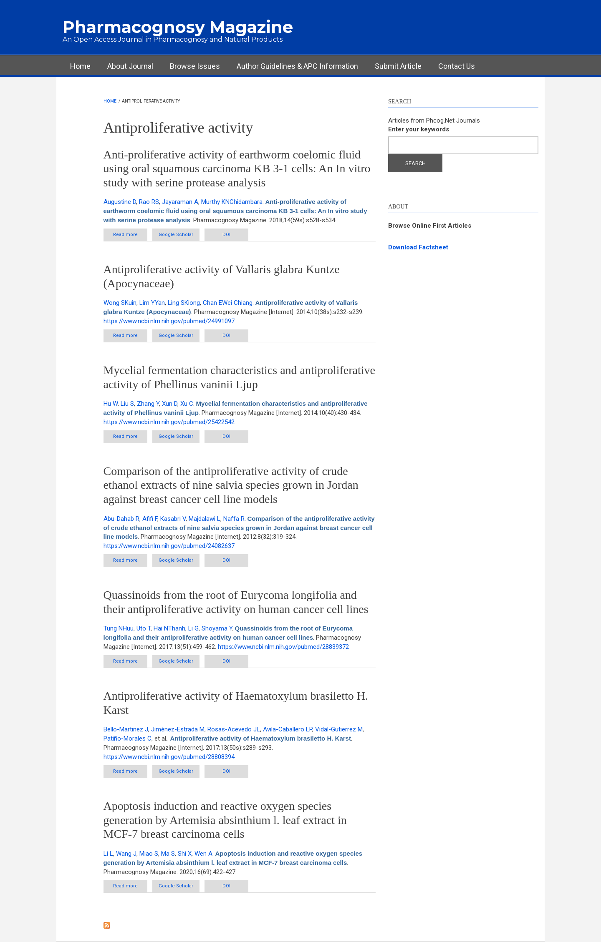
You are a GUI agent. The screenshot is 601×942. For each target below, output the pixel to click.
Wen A (203, 853)
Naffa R (234, 518)
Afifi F (149, 518)
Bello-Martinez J (126, 729)
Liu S (127, 403)
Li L (108, 853)
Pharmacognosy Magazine (178, 27)
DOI (226, 234)
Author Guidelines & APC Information (297, 66)
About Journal (130, 66)
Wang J (126, 853)
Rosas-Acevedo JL (233, 729)
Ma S (168, 853)
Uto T (143, 628)
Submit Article (398, 66)
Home (80, 66)
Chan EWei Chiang (228, 302)
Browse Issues (195, 66)
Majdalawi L (204, 518)
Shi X (185, 853)
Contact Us (456, 66)
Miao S (148, 853)
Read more (130, 236)
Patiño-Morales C (128, 738)
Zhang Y (148, 403)
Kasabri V (173, 518)
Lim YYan (152, 302)
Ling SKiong (184, 302)
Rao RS (149, 202)
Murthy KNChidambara (232, 202)
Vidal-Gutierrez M (339, 729)
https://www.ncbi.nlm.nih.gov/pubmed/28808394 (169, 757)
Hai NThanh (169, 628)
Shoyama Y (217, 628)
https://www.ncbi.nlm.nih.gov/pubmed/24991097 (169, 321)
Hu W (111, 403)
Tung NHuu (119, 628)
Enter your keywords (418, 129)
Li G (193, 628)
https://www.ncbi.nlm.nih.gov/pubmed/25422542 (169, 422)
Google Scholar (176, 234)
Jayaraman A (180, 202)
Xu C (186, 403)
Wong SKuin (120, 302)
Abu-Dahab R (121, 518)
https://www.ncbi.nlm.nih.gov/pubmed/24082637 (169, 546)
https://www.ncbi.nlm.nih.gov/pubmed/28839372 (283, 647)
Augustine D (120, 202)
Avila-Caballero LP (287, 729)
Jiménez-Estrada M (178, 729)
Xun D (169, 403)
